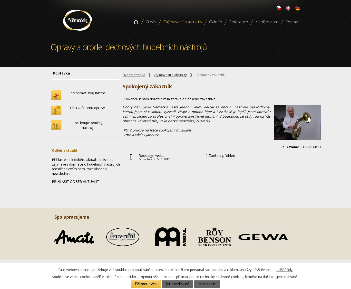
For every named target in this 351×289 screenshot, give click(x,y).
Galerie (215, 22)
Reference (238, 22)
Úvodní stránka (136, 22)
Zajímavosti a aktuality (182, 22)
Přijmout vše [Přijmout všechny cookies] (146, 284)
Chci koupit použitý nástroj (87, 125)
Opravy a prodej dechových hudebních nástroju (77, 32)
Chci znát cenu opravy (87, 107)
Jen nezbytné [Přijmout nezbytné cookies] (177, 284)
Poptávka (61, 73)
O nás (151, 22)
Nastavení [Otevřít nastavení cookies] (207, 284)
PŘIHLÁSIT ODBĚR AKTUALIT (75, 181)
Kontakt (292, 22)
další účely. (284, 269)
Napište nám (266, 22)
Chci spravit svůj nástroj (87, 93)
